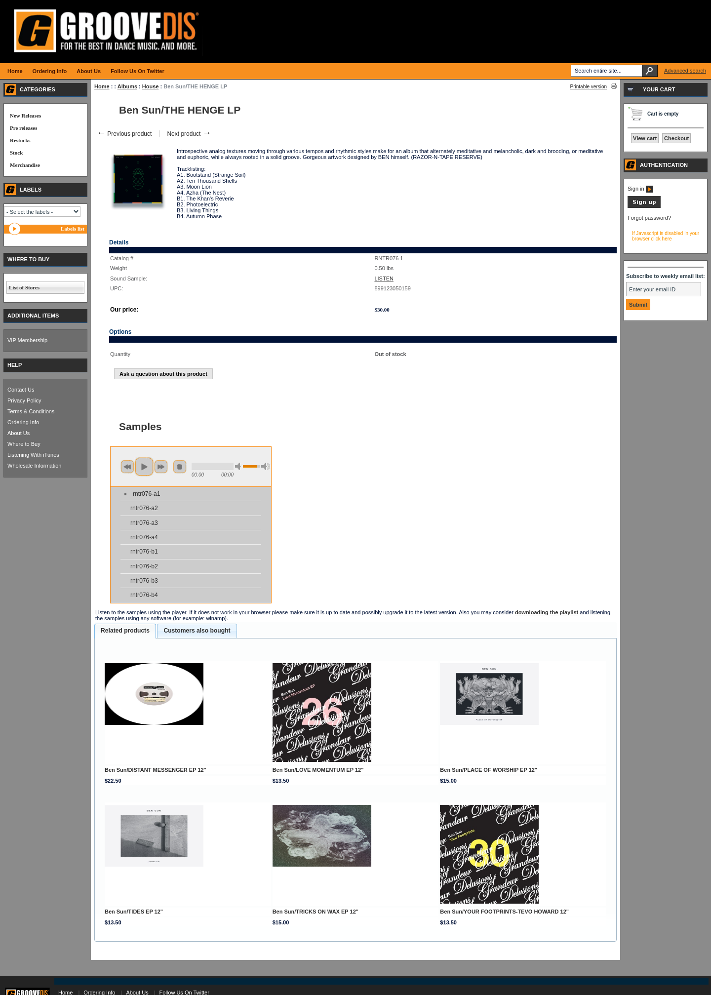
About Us (18, 433)
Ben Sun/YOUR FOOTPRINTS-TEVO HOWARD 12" (504, 912)
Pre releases (23, 128)
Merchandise (25, 165)
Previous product (124, 133)
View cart (645, 138)
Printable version (588, 86)
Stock (16, 153)
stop (180, 467)
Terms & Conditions (30, 411)
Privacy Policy (24, 400)
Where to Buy (23, 444)
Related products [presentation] (125, 630)
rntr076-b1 (144, 551)
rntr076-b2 (144, 566)
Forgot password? (649, 218)
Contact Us (20, 390)
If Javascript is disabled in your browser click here (665, 236)
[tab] (125, 631)
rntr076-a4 (144, 537)
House (150, 86)
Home (102, 86)
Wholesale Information (34, 466)
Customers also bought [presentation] (196, 630)
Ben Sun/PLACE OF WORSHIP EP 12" (488, 770)
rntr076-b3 (144, 580)
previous (127, 467)
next (161, 467)
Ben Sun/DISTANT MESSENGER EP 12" (155, 770)
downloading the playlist (546, 612)
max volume (265, 466)
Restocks (20, 140)
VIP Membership (27, 340)
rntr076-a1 (146, 493)
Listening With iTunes (33, 455)
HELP (14, 365)
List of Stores (24, 287)
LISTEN (384, 278)
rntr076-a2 (144, 508)
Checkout (676, 138)
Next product (189, 133)
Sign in (640, 189)
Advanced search (685, 71)
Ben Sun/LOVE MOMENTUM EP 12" (318, 770)
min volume (239, 466)
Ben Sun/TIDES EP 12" (134, 912)
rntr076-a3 (144, 522)
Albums (127, 86)
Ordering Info (23, 422)
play (144, 467)
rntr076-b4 (144, 595)
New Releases (25, 116)
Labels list (72, 229)
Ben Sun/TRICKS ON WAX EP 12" (315, 912)
